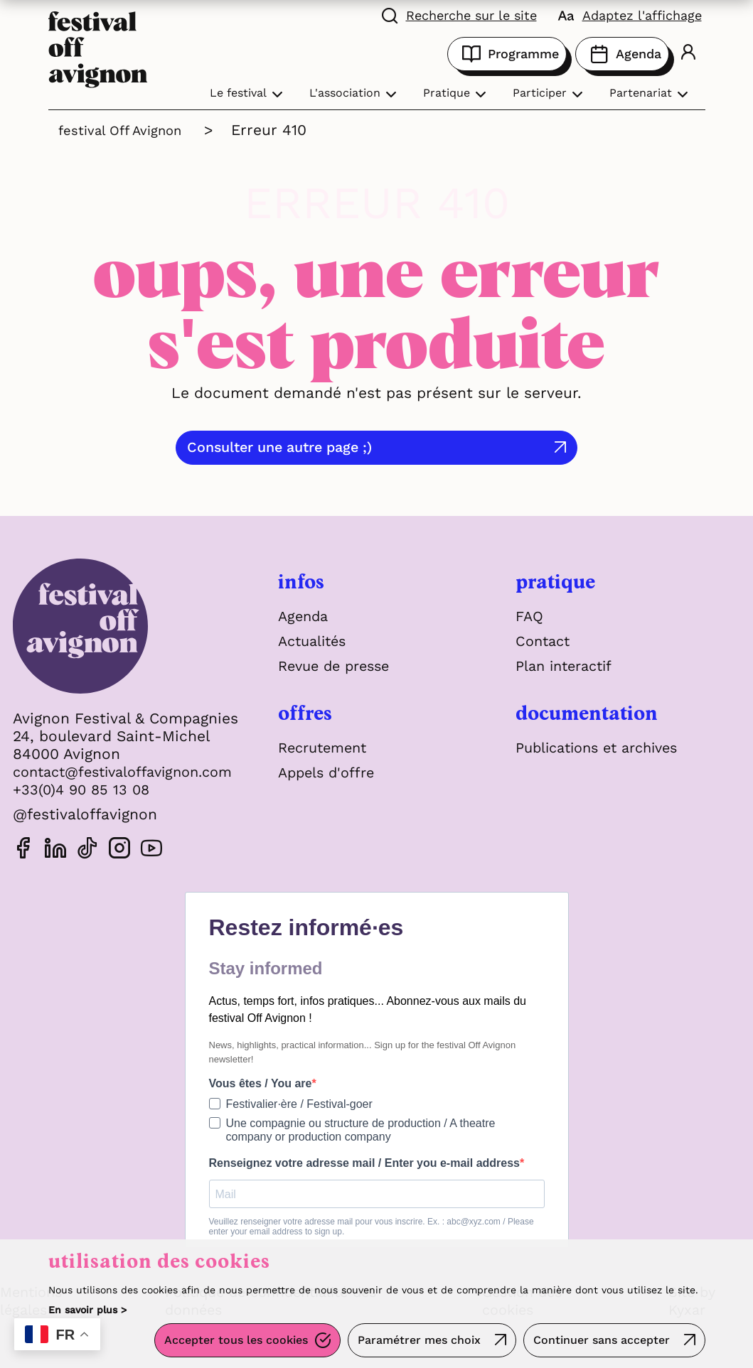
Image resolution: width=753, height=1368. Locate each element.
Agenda (622, 54)
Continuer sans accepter (600, 1343)
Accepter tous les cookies (229, 1343)
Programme (507, 54)
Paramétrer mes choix (414, 1343)
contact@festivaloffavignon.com (131, 771)
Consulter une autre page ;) (364, 447)
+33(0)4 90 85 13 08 (84, 789)
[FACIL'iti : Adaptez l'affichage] (630, 14)
